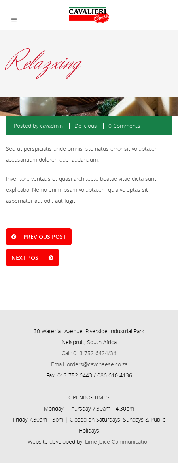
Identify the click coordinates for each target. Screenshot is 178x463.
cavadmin (51, 125)
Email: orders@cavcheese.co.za (89, 364)
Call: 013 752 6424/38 (89, 353)
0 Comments (124, 125)
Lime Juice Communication (117, 441)
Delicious (85, 125)
